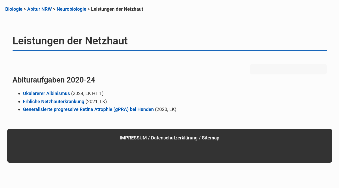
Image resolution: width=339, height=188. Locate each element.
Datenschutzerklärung (174, 137)
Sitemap (210, 137)
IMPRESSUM (133, 137)
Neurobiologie (71, 9)
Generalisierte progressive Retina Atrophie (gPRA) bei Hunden (88, 109)
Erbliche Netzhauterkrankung (53, 101)
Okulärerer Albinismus (46, 93)
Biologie (14, 9)
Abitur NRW (39, 9)
